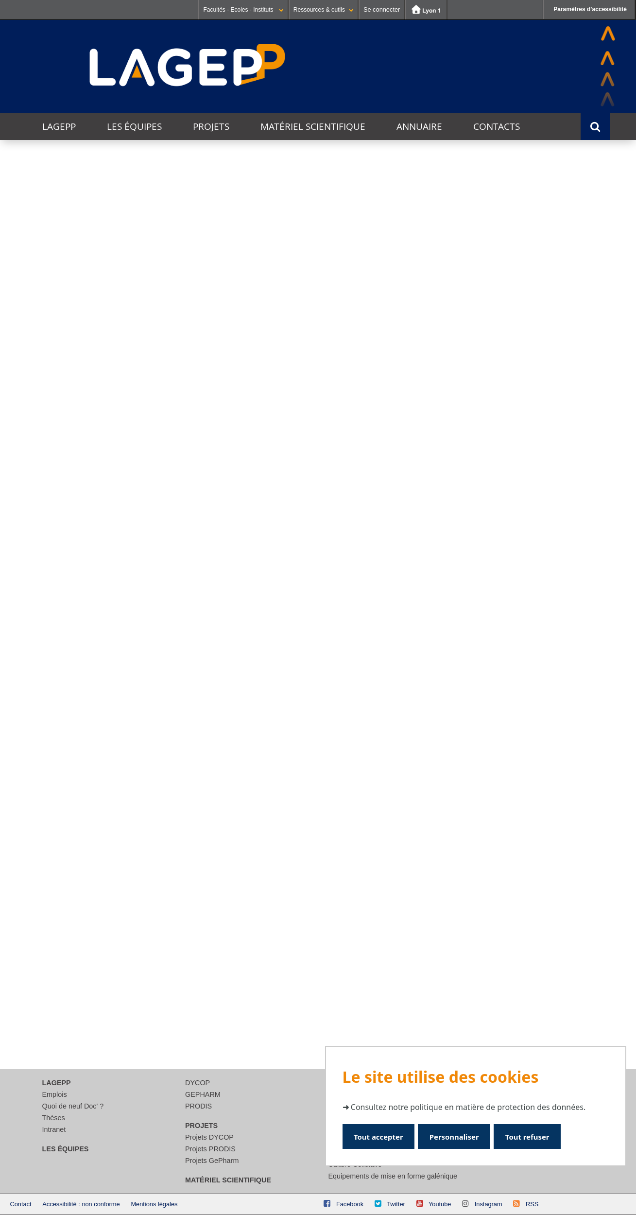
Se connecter (381, 9)
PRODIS (198, 1106)
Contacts (496, 126)
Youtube (440, 1204)
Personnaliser (457, 1136)
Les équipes (134, 126)
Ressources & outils (323, 9)
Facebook (349, 1204)
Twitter (396, 1204)
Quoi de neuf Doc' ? (73, 1106)
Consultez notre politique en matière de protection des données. (468, 1106)
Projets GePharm (212, 1160)
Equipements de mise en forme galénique (393, 1176)
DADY (511, 500)
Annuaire (419, 126)
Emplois (54, 1094)
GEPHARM (203, 1094)
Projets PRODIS (210, 1149)
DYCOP (197, 1083)
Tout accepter (379, 1136)
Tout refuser (532, 1136)
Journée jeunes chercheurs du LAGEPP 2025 (199, 671)
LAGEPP (59, 126)
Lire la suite (63, 761)
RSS (532, 1204)
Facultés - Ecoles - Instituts (243, 9)
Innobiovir (315, 497)
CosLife (119, 497)
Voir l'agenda (582, 568)
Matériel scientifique (312, 126)
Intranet (54, 1129)
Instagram (488, 1204)
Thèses (53, 1118)
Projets (211, 126)
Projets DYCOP (209, 1137)
